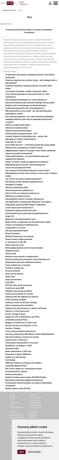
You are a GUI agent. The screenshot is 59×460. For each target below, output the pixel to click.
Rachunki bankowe (16, 417)
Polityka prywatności (17, 407)
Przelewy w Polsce (16, 415)
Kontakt (12, 395)
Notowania (33, 415)
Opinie (12, 405)
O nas (12, 400)
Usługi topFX (34, 400)
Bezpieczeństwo (35, 403)
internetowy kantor (9, 10)
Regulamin (13, 397)
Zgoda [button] (21, 452)
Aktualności (14, 402)
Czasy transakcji (35, 408)
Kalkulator (32, 417)
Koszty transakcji (35, 405)
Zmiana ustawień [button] (34, 452)
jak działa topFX (35, 398)
